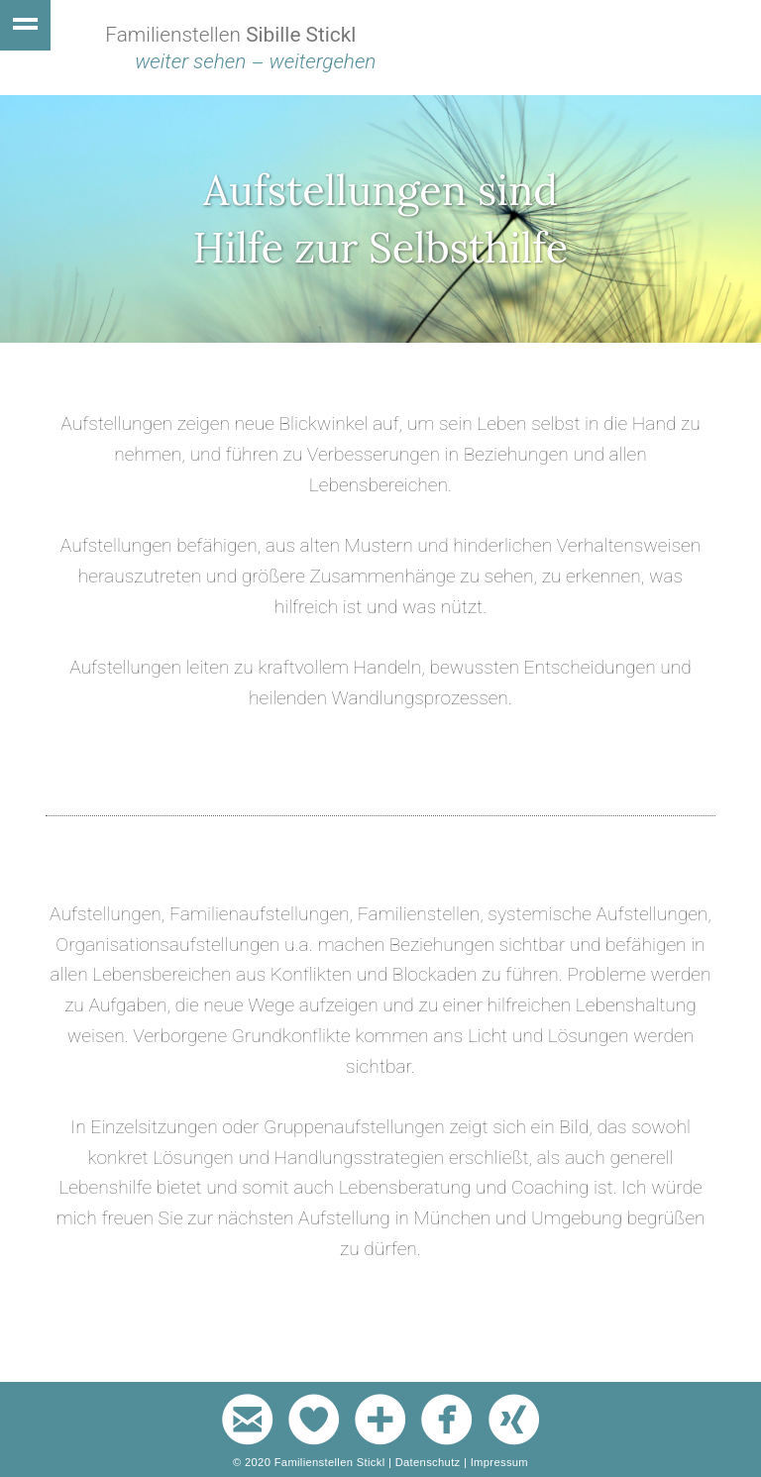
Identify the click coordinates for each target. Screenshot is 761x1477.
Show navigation (25, 25)
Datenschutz (428, 1462)
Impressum (499, 1462)
